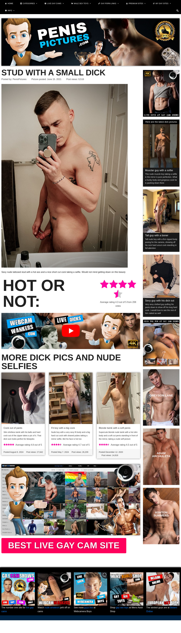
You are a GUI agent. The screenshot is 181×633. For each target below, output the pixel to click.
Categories (30, 3)
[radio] (104, 285)
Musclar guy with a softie (159, 170)
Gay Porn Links (110, 3)
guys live (88, 620)
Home (10, 3)
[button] (177, 10)
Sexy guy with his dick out (159, 300)
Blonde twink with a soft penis (114, 428)
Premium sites (137, 3)
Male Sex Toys (82, 3)
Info (11, 10)
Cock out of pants (13, 428)
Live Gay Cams (55, 3)
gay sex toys (122, 620)
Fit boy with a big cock (63, 428)
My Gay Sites (163, 3)
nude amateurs (52, 620)
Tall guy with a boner (156, 235)
